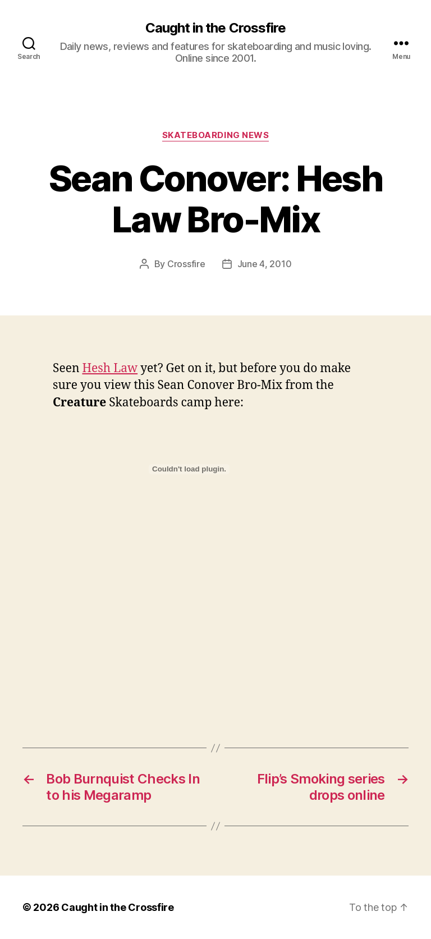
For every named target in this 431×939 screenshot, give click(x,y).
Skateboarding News (215, 135)
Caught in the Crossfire (215, 28)
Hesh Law (109, 368)
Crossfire (186, 263)
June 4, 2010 (264, 263)
